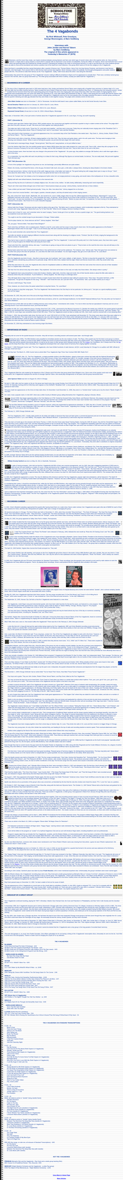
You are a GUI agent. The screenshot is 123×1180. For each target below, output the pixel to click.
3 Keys (87, 342)
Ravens (17, 864)
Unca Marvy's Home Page (61, 1175)
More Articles (61, 1178)
